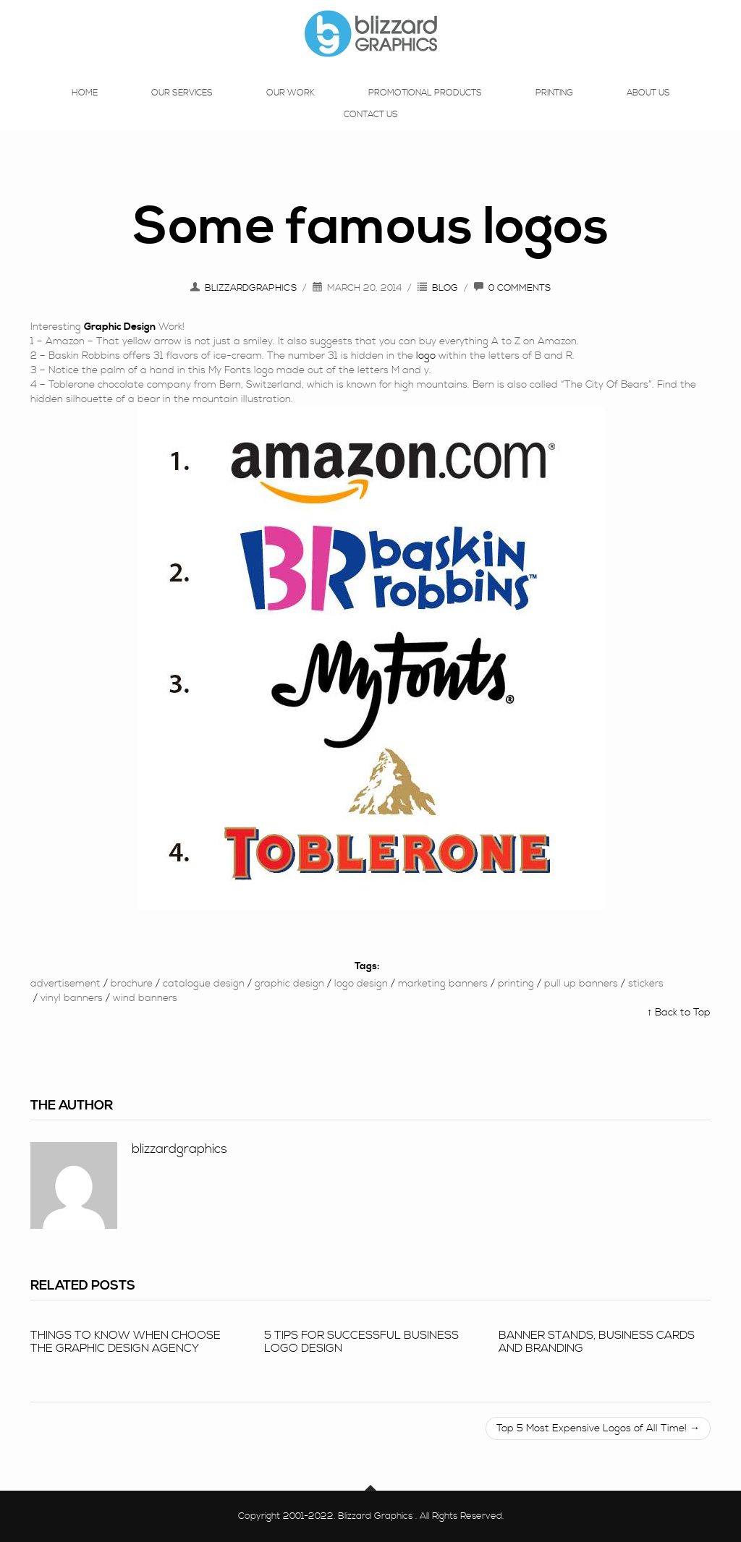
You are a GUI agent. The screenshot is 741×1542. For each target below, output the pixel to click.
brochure (132, 983)
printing (516, 983)
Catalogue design (204, 983)
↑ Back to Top (679, 1012)
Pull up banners (581, 983)
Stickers (646, 983)
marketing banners (443, 983)
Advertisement (65, 983)
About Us (648, 107)
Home (85, 107)
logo (426, 355)
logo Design (361, 983)
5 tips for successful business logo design (361, 1341)
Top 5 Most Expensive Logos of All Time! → (598, 1428)
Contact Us (371, 128)
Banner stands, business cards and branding (597, 1341)
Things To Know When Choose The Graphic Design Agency (125, 1341)
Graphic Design (289, 983)
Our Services (182, 107)
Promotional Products (425, 107)
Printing (554, 107)
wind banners (145, 998)
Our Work (290, 107)
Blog (445, 288)
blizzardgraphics (251, 288)
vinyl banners (72, 998)
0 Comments (519, 288)
